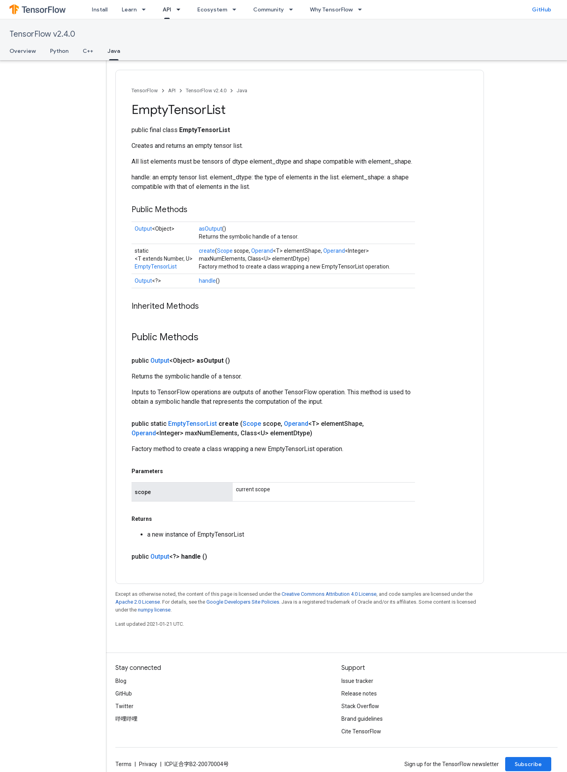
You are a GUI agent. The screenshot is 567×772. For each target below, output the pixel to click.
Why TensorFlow (331, 9)
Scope (225, 251)
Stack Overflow (360, 706)
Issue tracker (357, 681)
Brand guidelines (362, 719)
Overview (22, 50)
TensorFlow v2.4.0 (42, 34)
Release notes (359, 693)
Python (59, 50)
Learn (129, 9)
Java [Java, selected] (113, 50)
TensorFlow (145, 90)
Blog (120, 681)
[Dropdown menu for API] (180, 9)
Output (143, 229)
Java (242, 90)
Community (268, 9)
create (207, 251)
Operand (262, 251)
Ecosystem (212, 9)
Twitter (124, 706)
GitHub (541, 9)
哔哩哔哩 (126, 719)
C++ (88, 50)
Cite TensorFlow (361, 731)
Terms (123, 764)
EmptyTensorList (156, 266)
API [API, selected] (167, 9)
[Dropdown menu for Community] (293, 9)
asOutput (210, 229)
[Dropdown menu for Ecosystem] (236, 9)
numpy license (154, 610)
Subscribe (528, 764)
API (172, 90)
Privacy (148, 764)
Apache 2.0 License (137, 602)
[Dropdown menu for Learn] (146, 9)
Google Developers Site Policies (242, 602)
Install (99, 9)
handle (207, 281)
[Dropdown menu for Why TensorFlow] (362, 9)
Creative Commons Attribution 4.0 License (329, 594)
